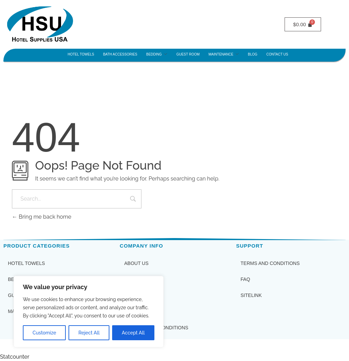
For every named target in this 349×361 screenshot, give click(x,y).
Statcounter (14, 357)
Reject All (89, 332)
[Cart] (303, 24)
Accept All (133, 332)
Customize (44, 332)
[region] (89, 311)
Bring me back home (41, 217)
